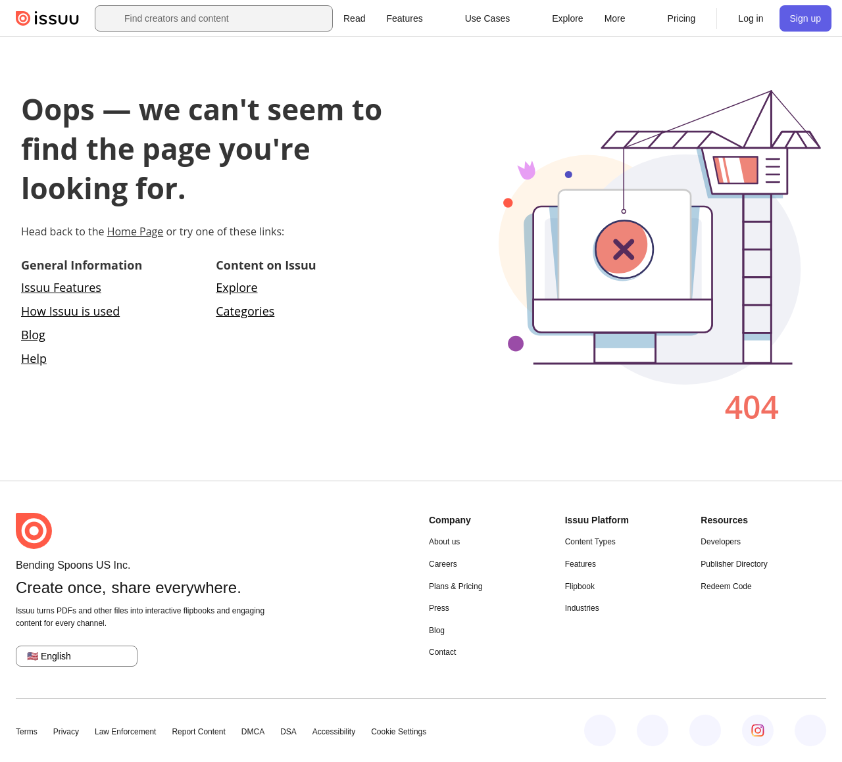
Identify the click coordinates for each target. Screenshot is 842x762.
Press (439, 608)
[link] (354, 18)
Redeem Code (726, 586)
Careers (443, 564)
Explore (236, 287)
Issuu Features (61, 287)
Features (580, 564)
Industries (582, 608)
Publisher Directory (734, 564)
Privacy (66, 731)
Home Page (135, 231)
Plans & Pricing (455, 586)
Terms (26, 731)
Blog (33, 335)
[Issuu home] (47, 18)
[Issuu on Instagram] (758, 730)
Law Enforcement (125, 731)
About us (444, 541)
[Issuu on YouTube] (810, 730)
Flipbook (580, 586)
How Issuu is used (70, 311)
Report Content (198, 731)
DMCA (252, 731)
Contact (442, 652)
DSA (288, 731)
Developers (721, 541)
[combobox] (225, 18)
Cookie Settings (398, 731)
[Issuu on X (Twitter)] (705, 730)
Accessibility (333, 731)
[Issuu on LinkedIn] (652, 730)
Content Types (590, 541)
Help (34, 358)
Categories (245, 311)
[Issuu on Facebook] (600, 730)
